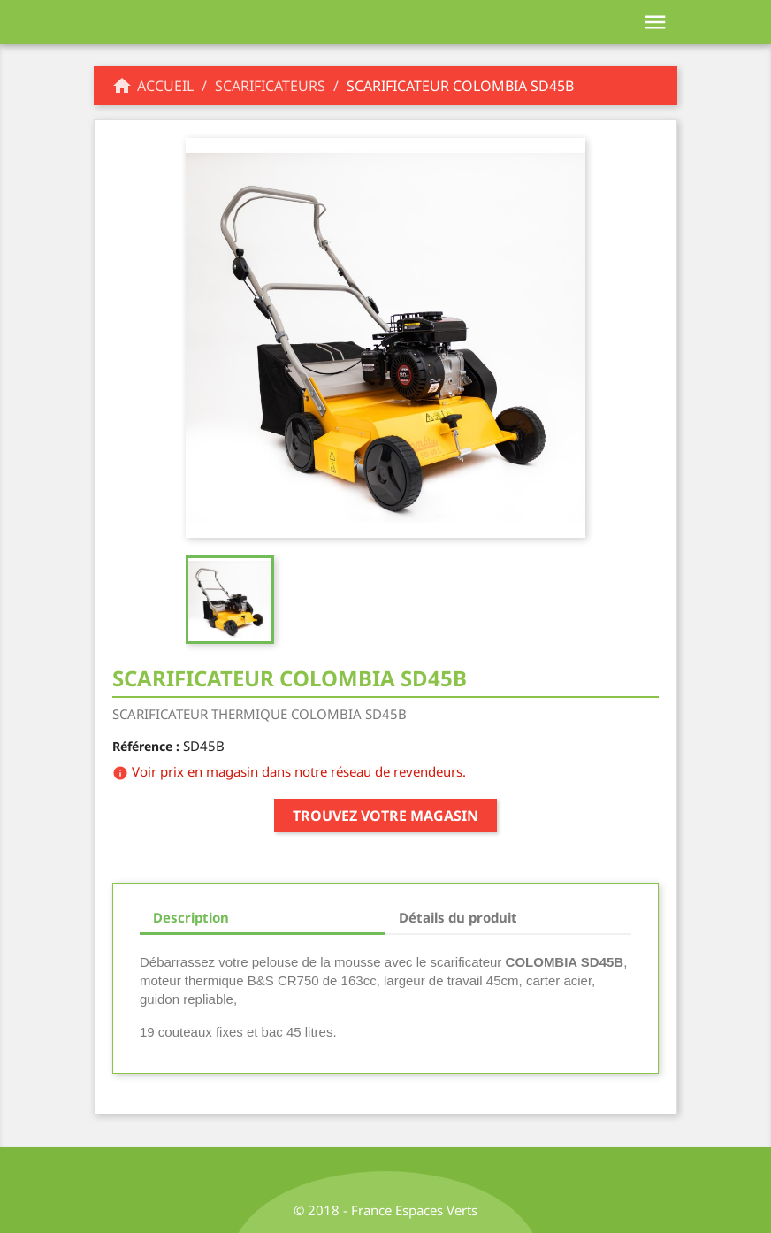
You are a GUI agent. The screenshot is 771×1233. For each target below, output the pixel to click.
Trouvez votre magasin (385, 815)
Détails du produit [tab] (458, 917)
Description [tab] (191, 917)
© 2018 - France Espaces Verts (385, 1210)
